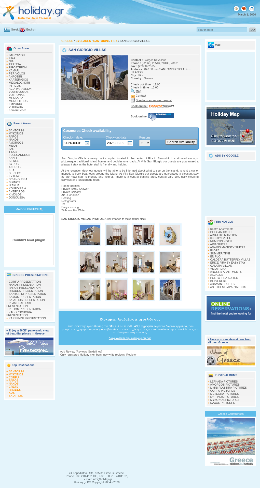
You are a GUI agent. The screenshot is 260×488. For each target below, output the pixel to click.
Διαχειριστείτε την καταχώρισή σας (130, 338)
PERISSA (15, 64)
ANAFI (13, 157)
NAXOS (14, 139)
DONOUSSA (17, 197)
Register (131, 354)
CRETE (13, 386)
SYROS (14, 163)
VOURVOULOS (19, 91)
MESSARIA (16, 97)
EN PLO (215, 256)
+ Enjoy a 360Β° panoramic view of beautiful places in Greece (27, 332)
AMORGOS (16, 142)
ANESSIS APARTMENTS (226, 271)
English (30, 29)
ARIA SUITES (218, 244)
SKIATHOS (16, 395)
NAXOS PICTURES (222, 402)
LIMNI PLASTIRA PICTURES (228, 387)
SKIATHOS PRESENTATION (27, 299)
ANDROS (15, 167)
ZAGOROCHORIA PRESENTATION (19, 314)
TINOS (13, 151)
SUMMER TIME (220, 253)
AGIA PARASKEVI (20, 88)
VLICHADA (16, 107)
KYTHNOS (15, 176)
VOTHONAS (17, 94)
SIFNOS (14, 160)
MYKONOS (16, 133)
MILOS (13, 145)
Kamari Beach (17, 110)
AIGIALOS (216, 274)
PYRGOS (15, 85)
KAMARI (14, 70)
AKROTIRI (15, 76)
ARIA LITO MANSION (223, 235)
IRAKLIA (14, 185)
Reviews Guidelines (89, 351)
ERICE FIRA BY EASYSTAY (227, 262)
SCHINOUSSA (18, 179)
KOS (12, 392)
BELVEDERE (218, 280)
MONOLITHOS (18, 100)
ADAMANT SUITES (222, 283)
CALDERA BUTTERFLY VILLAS (230, 259)
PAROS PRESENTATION (25, 287)
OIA (11, 61)
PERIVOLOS (17, 73)
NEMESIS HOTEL (221, 241)
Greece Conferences (231, 413)
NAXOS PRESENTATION (25, 284)
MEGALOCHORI (19, 82)
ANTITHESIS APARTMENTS (228, 286)
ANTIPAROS (17, 191)
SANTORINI (16, 130)
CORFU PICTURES (222, 390)
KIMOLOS (15, 194)
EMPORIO (15, 103)
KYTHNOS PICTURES (224, 396)
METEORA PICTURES (224, 393)
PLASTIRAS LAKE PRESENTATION (19, 304)
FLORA (215, 250)
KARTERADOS (18, 79)
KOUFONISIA (17, 188)
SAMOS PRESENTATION (25, 296)
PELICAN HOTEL (221, 232)
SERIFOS (15, 173)
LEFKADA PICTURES (224, 381)
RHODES (15, 389)
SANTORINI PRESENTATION (27, 293)
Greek (15, 29)
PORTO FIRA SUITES (224, 277)
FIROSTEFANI (18, 67)
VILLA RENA (218, 268)
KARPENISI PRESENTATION (27, 318)
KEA (12, 170)
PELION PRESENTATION (25, 309)
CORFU (14, 377)
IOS (11, 148)
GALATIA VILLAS (221, 265)
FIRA (12, 58)
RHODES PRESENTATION (26, 290)
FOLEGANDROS (19, 154)
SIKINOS (14, 182)
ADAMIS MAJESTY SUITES (227, 247)
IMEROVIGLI (17, 55)
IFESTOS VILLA (220, 238)
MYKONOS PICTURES (225, 399)
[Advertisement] (230, 186)
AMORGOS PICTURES (225, 384)
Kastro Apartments (222, 229)
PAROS (14, 136)
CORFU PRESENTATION (25, 281)
